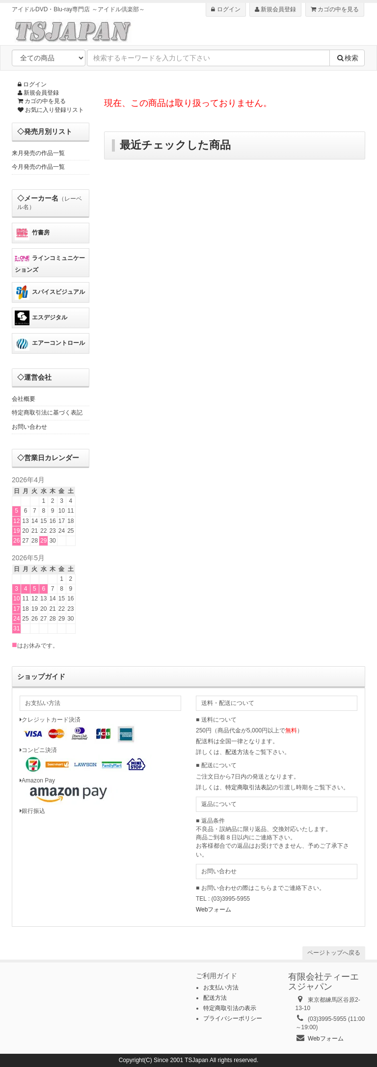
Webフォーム (213, 909)
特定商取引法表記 (248, 787)
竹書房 (32, 233)
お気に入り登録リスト (51, 109)
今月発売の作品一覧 (38, 166)
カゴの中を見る (335, 9)
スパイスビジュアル (50, 292)
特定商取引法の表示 (229, 1008)
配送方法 (237, 752)
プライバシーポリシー (232, 1018)
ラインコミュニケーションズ (50, 262)
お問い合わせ (29, 426)
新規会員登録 (275, 9)
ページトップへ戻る (333, 952)
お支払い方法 (221, 987)
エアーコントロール (50, 343)
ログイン (225, 9)
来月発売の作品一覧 (38, 153)
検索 (347, 58)
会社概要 (23, 398)
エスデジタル (41, 318)
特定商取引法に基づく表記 (47, 412)
